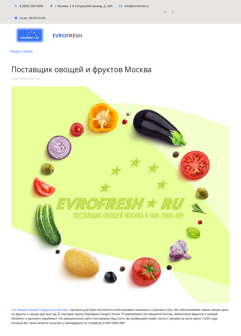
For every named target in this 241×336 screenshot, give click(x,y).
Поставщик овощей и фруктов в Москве (39, 310)
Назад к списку (21, 51)
